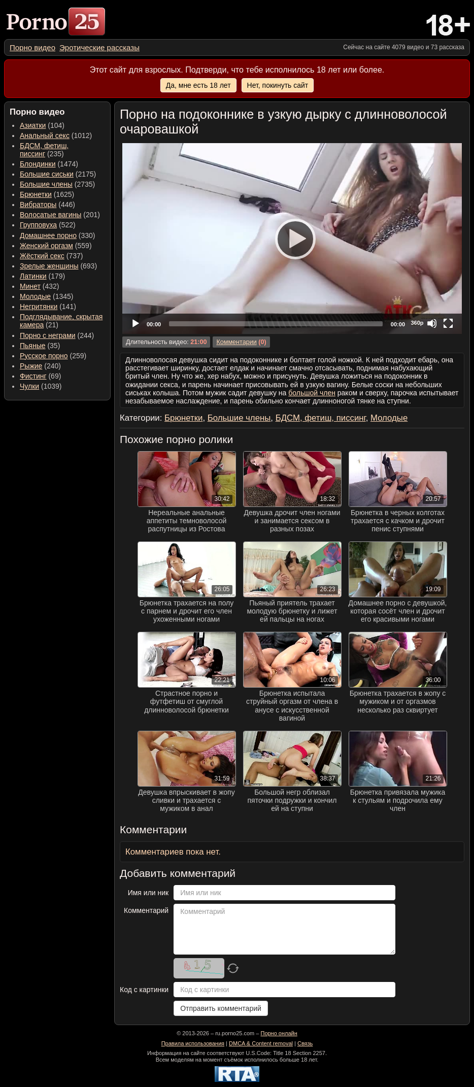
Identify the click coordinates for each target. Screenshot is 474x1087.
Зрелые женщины (49, 266)
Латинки (33, 276)
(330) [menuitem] (57, 235)
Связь (305, 1043)
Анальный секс (45, 135)
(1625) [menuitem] (47, 194)
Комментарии (236, 342)
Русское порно (44, 356)
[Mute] (431, 323)
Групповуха (38, 225)
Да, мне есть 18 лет (198, 85)
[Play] (292, 238)
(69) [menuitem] (40, 376)
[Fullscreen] (448, 323)
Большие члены (46, 184)
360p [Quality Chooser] (417, 323)
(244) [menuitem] (57, 335)
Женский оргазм (46, 246)
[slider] (276, 323)
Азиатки (33, 125)
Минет (30, 286)
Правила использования (192, 1043)
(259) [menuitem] (53, 356)
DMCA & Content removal (261, 1043)
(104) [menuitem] (42, 125)
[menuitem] (32, 47)
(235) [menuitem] (44, 150)
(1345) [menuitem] (46, 296)
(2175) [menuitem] (58, 174)
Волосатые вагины (50, 215)
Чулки (29, 386)
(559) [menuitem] (56, 246)
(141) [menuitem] (48, 306)
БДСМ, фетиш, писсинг (44, 150)
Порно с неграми (48, 335)
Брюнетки (36, 194)
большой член (311, 393)
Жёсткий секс (42, 256)
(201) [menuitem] (60, 215)
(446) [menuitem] (47, 204)
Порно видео (32, 47)
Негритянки (38, 306)
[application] (292, 238)
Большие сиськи (47, 174)
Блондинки (38, 164)
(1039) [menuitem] (41, 386)
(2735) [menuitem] (57, 184)
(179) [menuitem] (42, 276)
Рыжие (31, 366)
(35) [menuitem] (40, 346)
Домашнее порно (48, 235)
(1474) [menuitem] (49, 164)
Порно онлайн (278, 1033)
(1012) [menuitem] (56, 135)
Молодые (35, 296)
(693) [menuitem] (58, 266)
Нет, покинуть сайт (278, 85)
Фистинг (33, 376)
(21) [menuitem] (61, 321)
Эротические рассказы (99, 47)
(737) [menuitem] (51, 256)
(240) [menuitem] (40, 366)
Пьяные (33, 346)
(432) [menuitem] (39, 286)
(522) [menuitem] (48, 225)
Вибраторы (38, 204)
